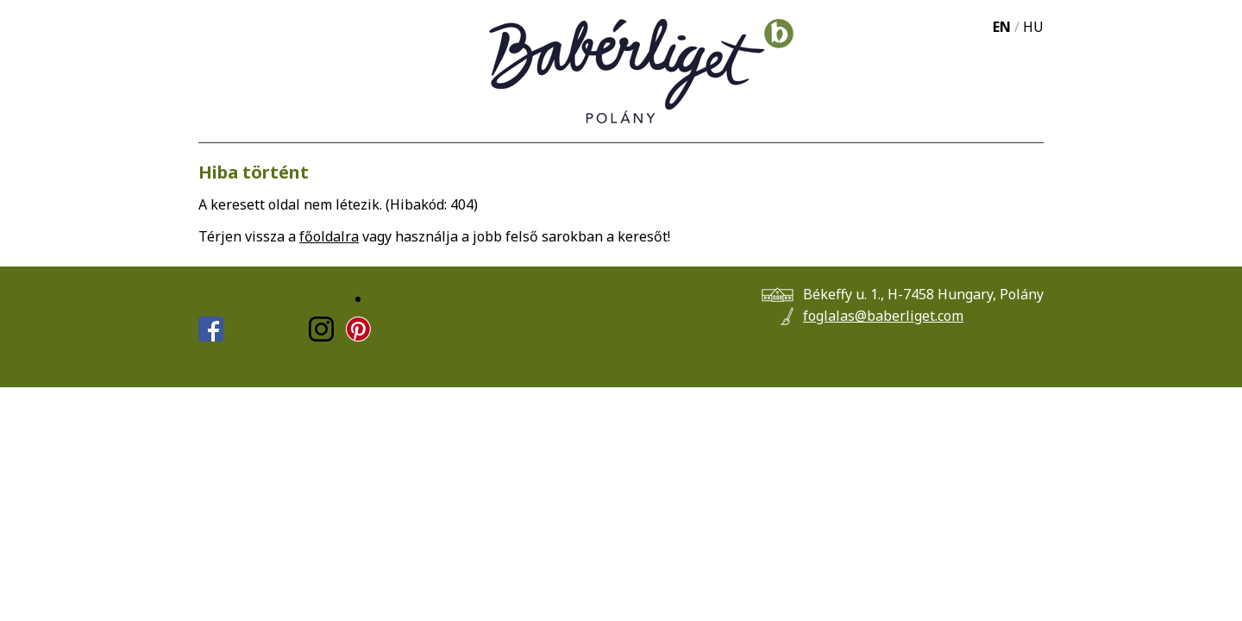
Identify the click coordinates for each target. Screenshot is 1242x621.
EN (1002, 26)
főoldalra (329, 236)
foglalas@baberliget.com (883, 315)
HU (1033, 26)
